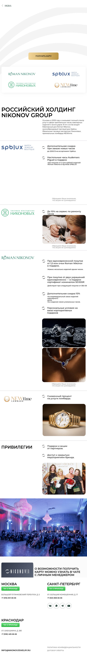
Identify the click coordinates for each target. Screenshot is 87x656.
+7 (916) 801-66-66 (8, 598)
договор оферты (55, 650)
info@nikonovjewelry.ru (16, 650)
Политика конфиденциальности (64, 647)
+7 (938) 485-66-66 (9, 634)
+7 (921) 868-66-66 (54, 598)
